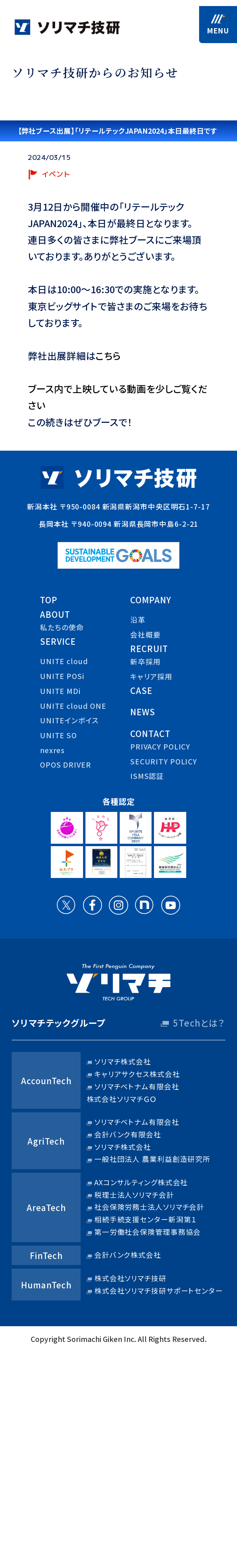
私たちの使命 (62, 627)
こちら (108, 355)
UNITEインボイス (69, 720)
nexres (52, 750)
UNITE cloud (64, 661)
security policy (163, 761)
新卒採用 (145, 661)
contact (150, 733)
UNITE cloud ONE (73, 706)
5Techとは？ (199, 1022)
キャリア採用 (151, 676)
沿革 (138, 620)
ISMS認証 (147, 776)
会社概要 (145, 634)
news (142, 712)
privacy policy (160, 746)
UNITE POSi (62, 676)
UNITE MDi (60, 691)
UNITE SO (58, 735)
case (141, 690)
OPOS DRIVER (65, 765)
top (48, 600)
